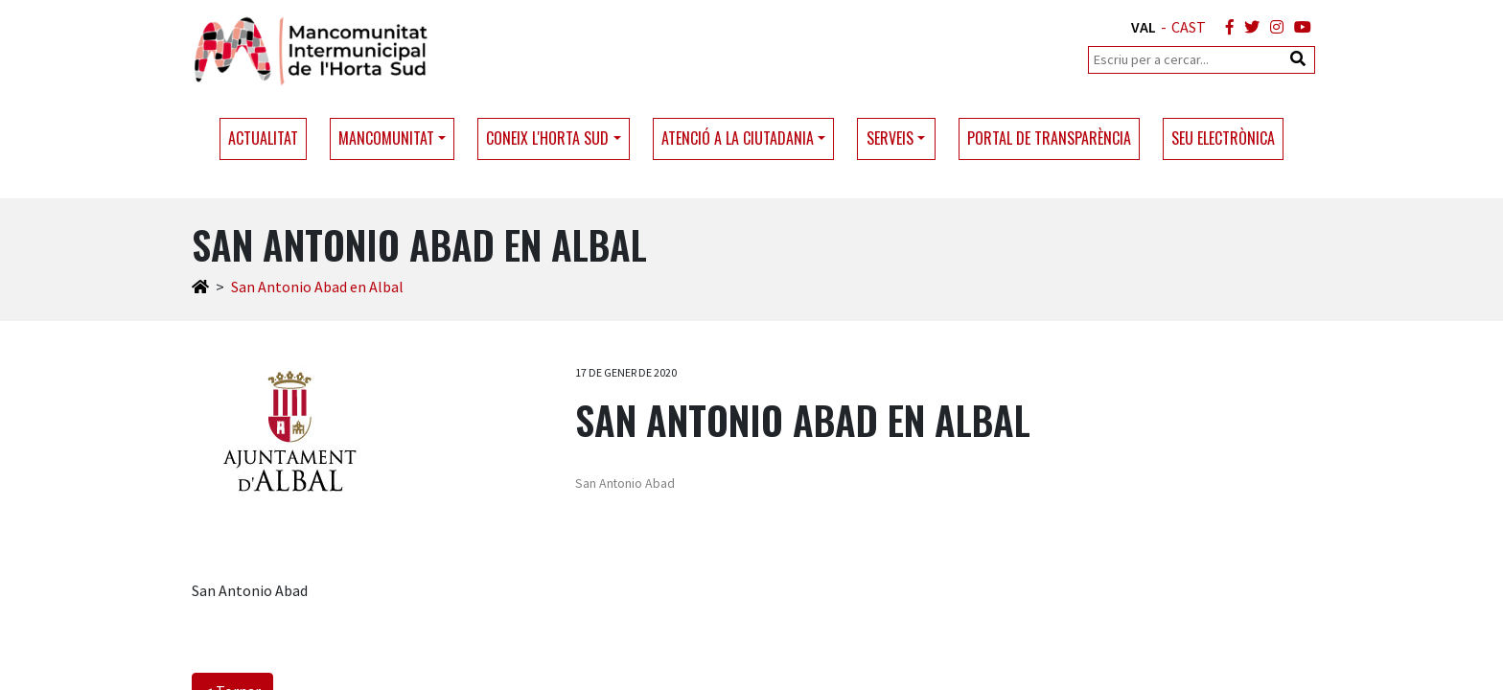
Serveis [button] (890, 138)
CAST (1188, 26)
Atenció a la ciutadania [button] (737, 138)
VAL (1143, 26)
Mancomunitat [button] (386, 138)
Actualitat (263, 138)
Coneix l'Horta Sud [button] (547, 138)
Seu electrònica (1223, 138)
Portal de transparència (1049, 138)
